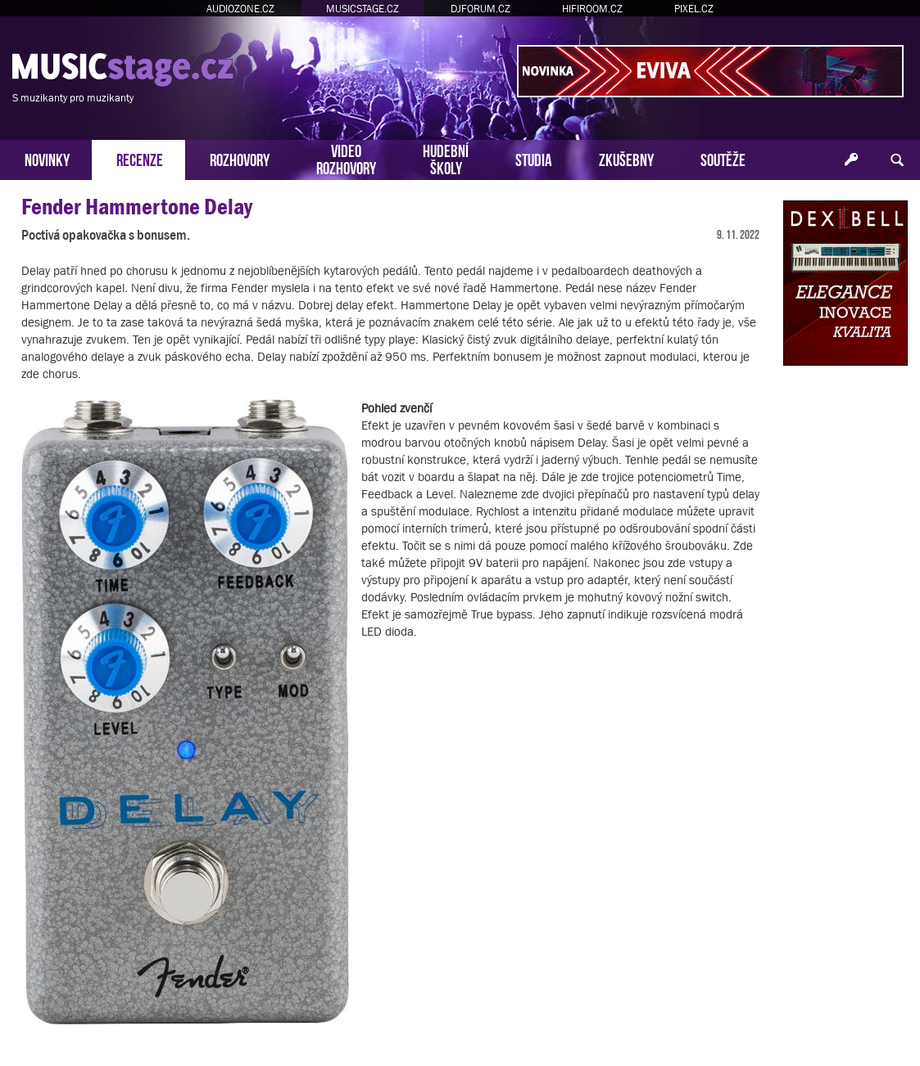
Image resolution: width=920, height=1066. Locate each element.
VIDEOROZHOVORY (346, 158)
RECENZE (139, 158)
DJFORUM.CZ (480, 8)
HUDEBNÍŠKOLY (446, 158)
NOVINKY (47, 158)
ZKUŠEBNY (626, 158)
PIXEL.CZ (694, 8)
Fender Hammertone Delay (136, 206)
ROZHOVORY (240, 158)
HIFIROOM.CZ (592, 8)
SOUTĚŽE (723, 158)
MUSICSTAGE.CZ (362, 8)
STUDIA (533, 158)
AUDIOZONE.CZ (240, 8)
